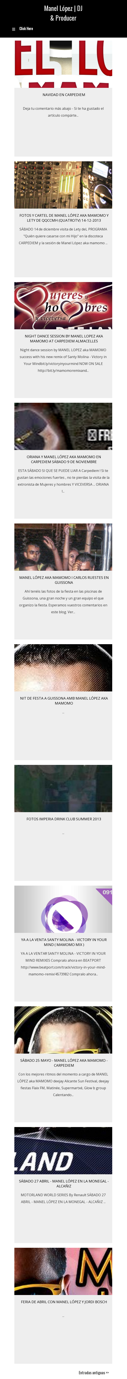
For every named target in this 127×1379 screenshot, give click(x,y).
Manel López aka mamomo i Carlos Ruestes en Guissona (64, 580)
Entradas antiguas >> (94, 1372)
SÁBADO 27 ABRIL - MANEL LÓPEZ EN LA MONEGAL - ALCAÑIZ (64, 1183)
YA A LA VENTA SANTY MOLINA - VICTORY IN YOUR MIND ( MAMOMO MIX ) (64, 942)
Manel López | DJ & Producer (63, 13)
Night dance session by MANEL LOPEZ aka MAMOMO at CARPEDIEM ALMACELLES (64, 338)
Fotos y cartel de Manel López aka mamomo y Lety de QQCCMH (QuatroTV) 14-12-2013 (64, 218)
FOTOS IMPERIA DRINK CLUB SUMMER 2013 (64, 818)
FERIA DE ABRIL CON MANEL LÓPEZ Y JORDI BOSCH (64, 1301)
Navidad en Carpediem (64, 94)
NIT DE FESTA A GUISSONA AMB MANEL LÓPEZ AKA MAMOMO (64, 701)
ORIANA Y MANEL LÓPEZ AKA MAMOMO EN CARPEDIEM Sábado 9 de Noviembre (64, 459)
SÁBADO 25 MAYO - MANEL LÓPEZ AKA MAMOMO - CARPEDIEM (64, 1063)
